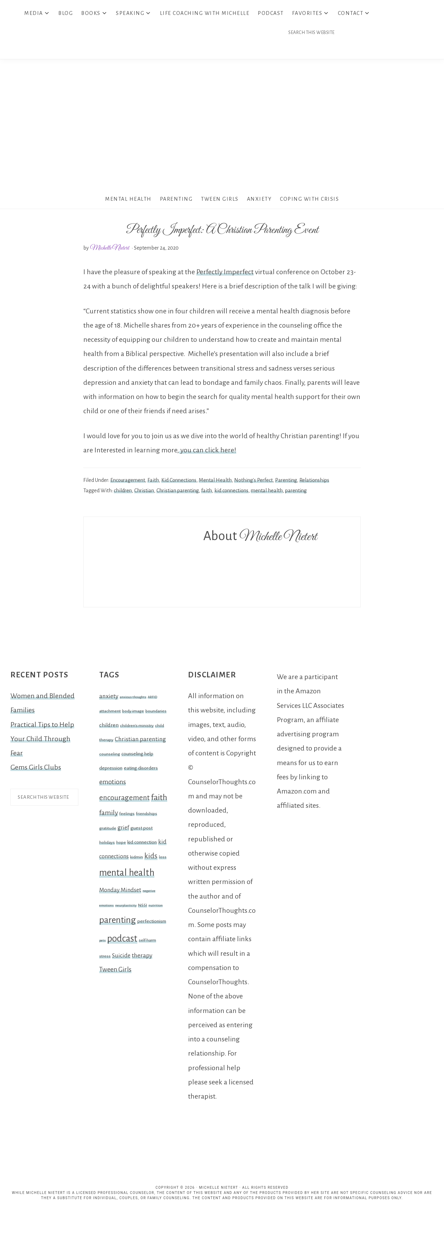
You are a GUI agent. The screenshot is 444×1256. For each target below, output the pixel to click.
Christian (144, 492)
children (123, 492)
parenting (296, 492)
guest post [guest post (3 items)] (141, 830)
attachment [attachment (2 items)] (110, 713)
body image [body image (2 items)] (133, 713)
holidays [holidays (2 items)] (107, 844)
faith (206, 492)
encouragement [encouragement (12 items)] (124, 800)
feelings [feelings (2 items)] (127, 816)
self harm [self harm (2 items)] (147, 942)
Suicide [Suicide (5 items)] (121, 958)
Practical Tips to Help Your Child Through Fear (42, 741)
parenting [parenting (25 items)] (117, 922)
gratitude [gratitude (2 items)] (107, 830)
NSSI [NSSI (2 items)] (142, 907)
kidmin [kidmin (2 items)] (136, 859)
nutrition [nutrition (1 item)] (155, 907)
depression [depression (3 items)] (110, 770)
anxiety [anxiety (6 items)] (108, 698)
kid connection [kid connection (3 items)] (142, 844)
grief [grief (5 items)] (123, 830)
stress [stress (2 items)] (105, 958)
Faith (153, 482)
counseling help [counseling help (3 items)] (137, 756)
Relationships (314, 482)
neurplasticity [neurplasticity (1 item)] (126, 907)
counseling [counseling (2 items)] (109, 756)
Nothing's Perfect (253, 482)
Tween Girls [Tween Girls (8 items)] (115, 972)
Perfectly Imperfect (225, 274)
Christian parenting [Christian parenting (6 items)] (140, 741)
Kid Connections (178, 482)
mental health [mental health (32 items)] (126, 875)
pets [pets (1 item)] (102, 942)
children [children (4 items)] (109, 727)
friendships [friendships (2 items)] (146, 816)
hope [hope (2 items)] (121, 844)
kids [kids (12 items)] (150, 859)
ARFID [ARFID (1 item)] (152, 699)
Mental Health (215, 482)
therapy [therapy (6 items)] (142, 957)
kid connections (231, 492)
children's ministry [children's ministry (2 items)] (137, 727)
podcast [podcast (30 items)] (122, 941)
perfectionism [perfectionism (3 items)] (151, 923)
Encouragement (127, 482)
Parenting (286, 482)
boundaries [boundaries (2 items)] (155, 713)
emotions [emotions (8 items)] (112, 784)
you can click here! (207, 452)
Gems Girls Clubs (35, 769)
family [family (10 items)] (108, 815)
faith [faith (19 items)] (159, 799)
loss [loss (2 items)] (162, 859)
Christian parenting (177, 492)
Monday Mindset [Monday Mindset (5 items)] (120, 893)
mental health (267, 492)
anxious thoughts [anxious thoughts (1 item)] (133, 699)
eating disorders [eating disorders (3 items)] (141, 770)
